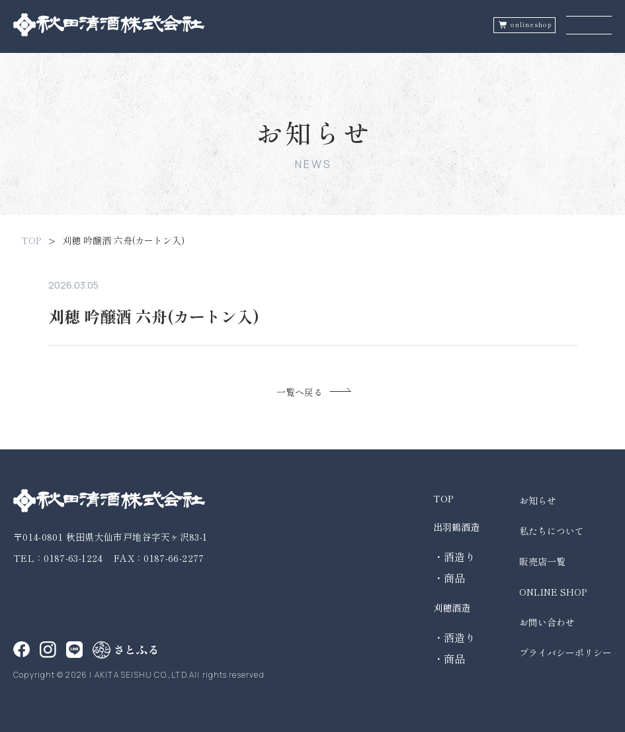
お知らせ (537, 500)
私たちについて (551, 530)
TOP (31, 240)
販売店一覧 (542, 561)
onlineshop (531, 25)
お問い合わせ (547, 622)
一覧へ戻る (299, 391)
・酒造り (454, 557)
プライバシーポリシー (565, 652)
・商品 (449, 578)
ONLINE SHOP (553, 591)
